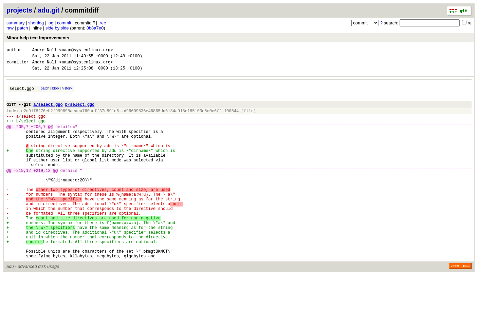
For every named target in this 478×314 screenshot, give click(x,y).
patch (22, 28)
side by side (57, 28)
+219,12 (41, 191)
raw (10, 28)
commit (64, 22)
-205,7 (21, 138)
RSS (466, 304)
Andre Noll (44, 51)
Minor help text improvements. (38, 37)
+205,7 (38, 138)
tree (102, 22)
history (67, 92)
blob (55, 92)
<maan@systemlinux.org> (86, 51)
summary (15, 22)
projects (19, 10)
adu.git (48, 10)
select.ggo (22, 93)
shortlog (36, 22)
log (50, 22)
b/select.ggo (79, 111)
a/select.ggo (47, 111)
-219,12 (22, 191)
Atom (455, 304)
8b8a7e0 (95, 28)
